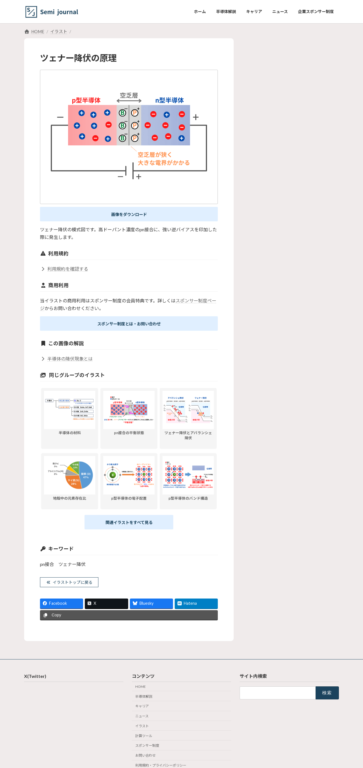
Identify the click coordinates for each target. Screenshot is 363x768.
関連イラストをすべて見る (129, 524)
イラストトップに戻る (73, 585)
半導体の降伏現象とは (66, 360)
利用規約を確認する (64, 269)
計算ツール (143, 739)
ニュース (142, 720)
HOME (140, 690)
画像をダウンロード (129, 214)
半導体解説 (143, 700)
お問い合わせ (145, 759)
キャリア (142, 710)
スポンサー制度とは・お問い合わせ (129, 325)
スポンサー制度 (147, 749)
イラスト (142, 729)
